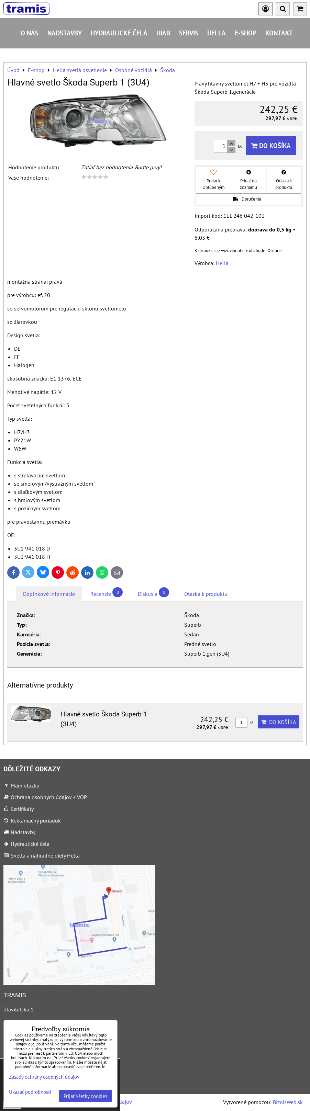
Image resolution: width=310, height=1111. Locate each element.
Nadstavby (64, 33)
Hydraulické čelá (119, 33)
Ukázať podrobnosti (30, 1092)
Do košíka (271, 145)
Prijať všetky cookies (85, 1096)
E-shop (245, 33)
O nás (29, 33)
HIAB (163, 33)
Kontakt (279, 33)
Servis (188, 33)
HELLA (216, 33)
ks (244, 722)
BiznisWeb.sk (288, 1102)
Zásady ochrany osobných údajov (44, 1077)
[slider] (95, 177)
